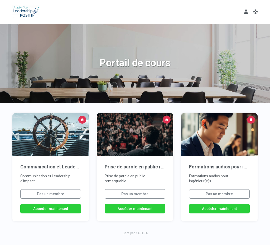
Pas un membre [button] (50, 194)
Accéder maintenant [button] (50, 209)
